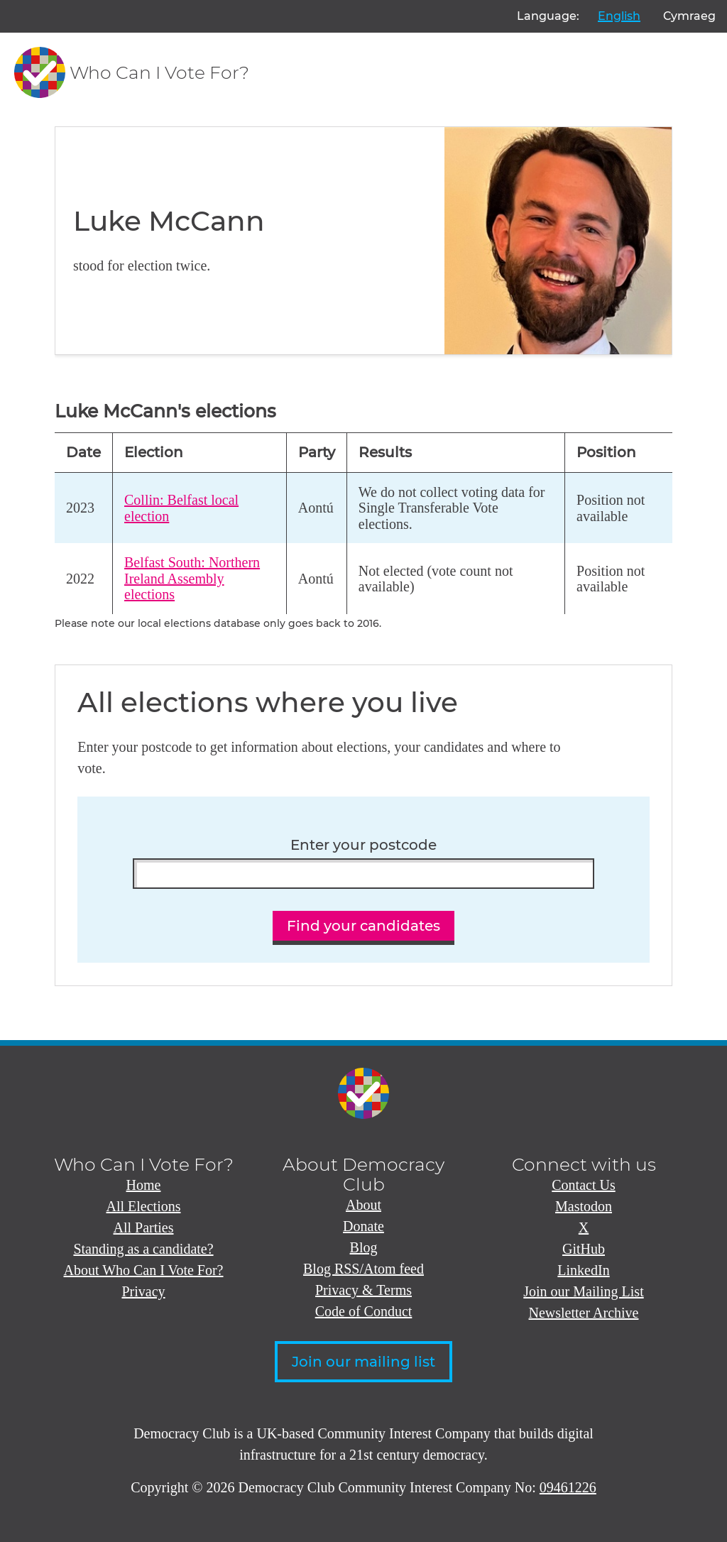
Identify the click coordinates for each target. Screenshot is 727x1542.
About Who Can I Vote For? (144, 1270)
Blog (364, 1247)
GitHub (583, 1249)
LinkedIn (583, 1270)
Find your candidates (363, 925)
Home (143, 1185)
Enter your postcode (363, 845)
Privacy (143, 1291)
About (363, 1205)
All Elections (143, 1206)
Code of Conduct (363, 1311)
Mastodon (583, 1206)
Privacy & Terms (363, 1290)
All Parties (144, 1227)
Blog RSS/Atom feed (363, 1268)
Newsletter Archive (584, 1312)
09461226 (568, 1487)
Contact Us (583, 1185)
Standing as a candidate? (143, 1249)
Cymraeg (689, 16)
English (619, 16)
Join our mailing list (363, 1361)
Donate (363, 1226)
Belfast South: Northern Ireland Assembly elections (192, 578)
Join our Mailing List (583, 1291)
